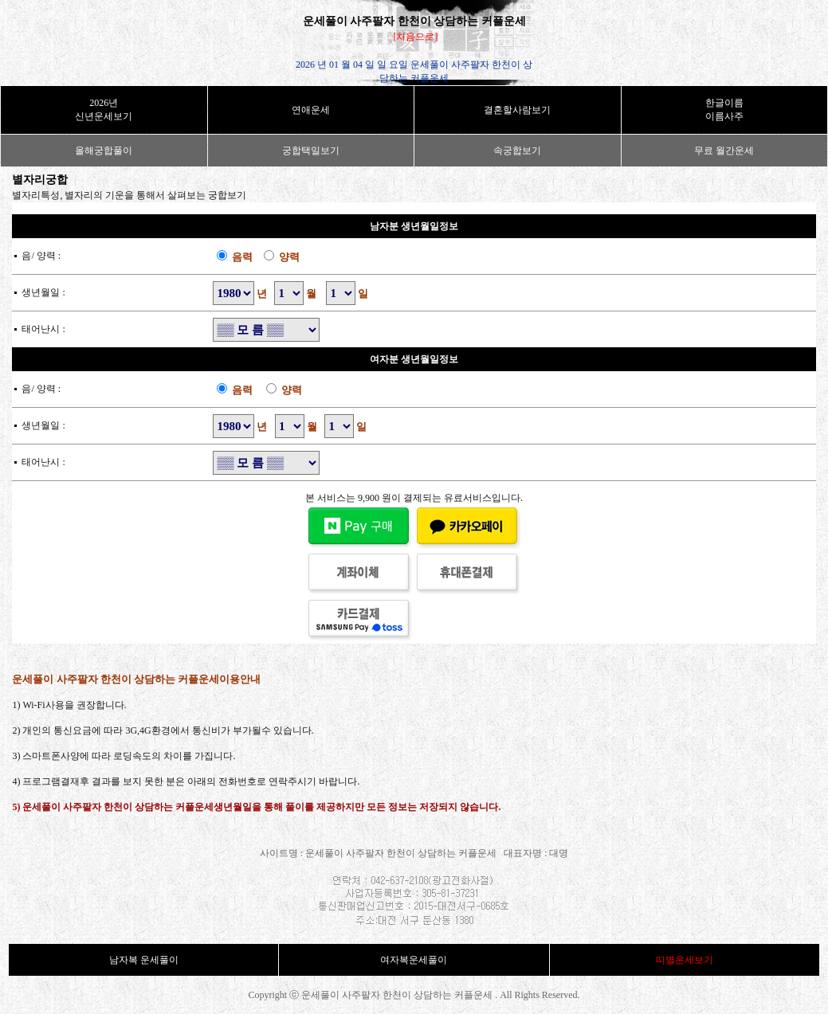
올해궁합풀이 (103, 150)
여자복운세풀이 (413, 959)
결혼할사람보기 (517, 109)
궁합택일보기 (310, 150)
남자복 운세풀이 (144, 959)
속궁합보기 (517, 150)
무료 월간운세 (724, 150)
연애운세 (311, 109)
